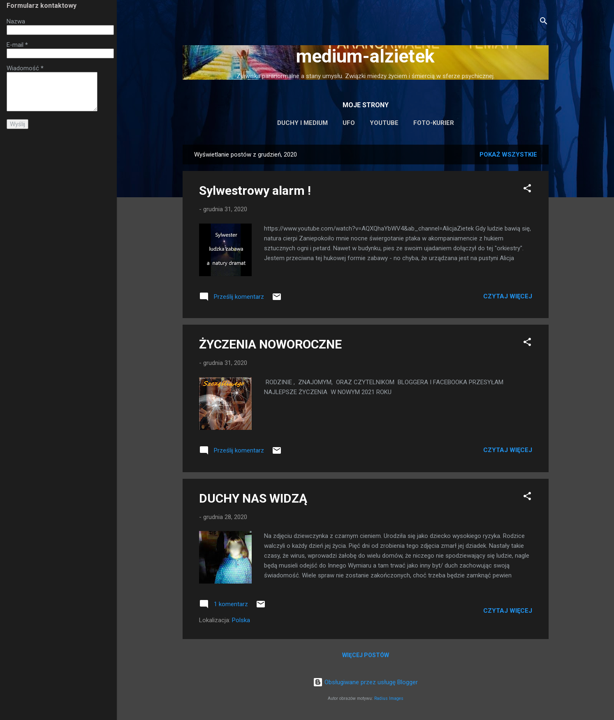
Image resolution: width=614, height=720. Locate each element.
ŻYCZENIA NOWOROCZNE (270, 344)
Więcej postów (365, 655)
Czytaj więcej (507, 296)
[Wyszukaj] (544, 22)
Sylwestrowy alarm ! (255, 190)
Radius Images (388, 698)
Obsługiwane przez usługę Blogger (365, 682)
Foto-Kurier (433, 123)
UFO (349, 123)
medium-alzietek (365, 56)
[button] (527, 189)
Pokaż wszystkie (508, 154)
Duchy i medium (302, 123)
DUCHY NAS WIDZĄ (253, 498)
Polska (241, 620)
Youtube (384, 123)
